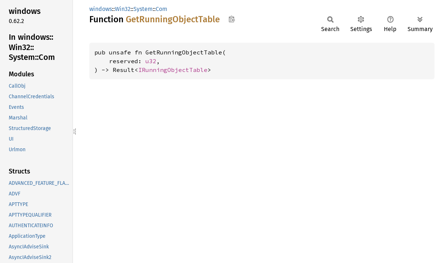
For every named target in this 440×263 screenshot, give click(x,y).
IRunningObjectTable (172, 69)
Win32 (123, 8)
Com (161, 8)
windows (100, 8)
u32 (150, 61)
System (143, 8)
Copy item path (232, 19)
